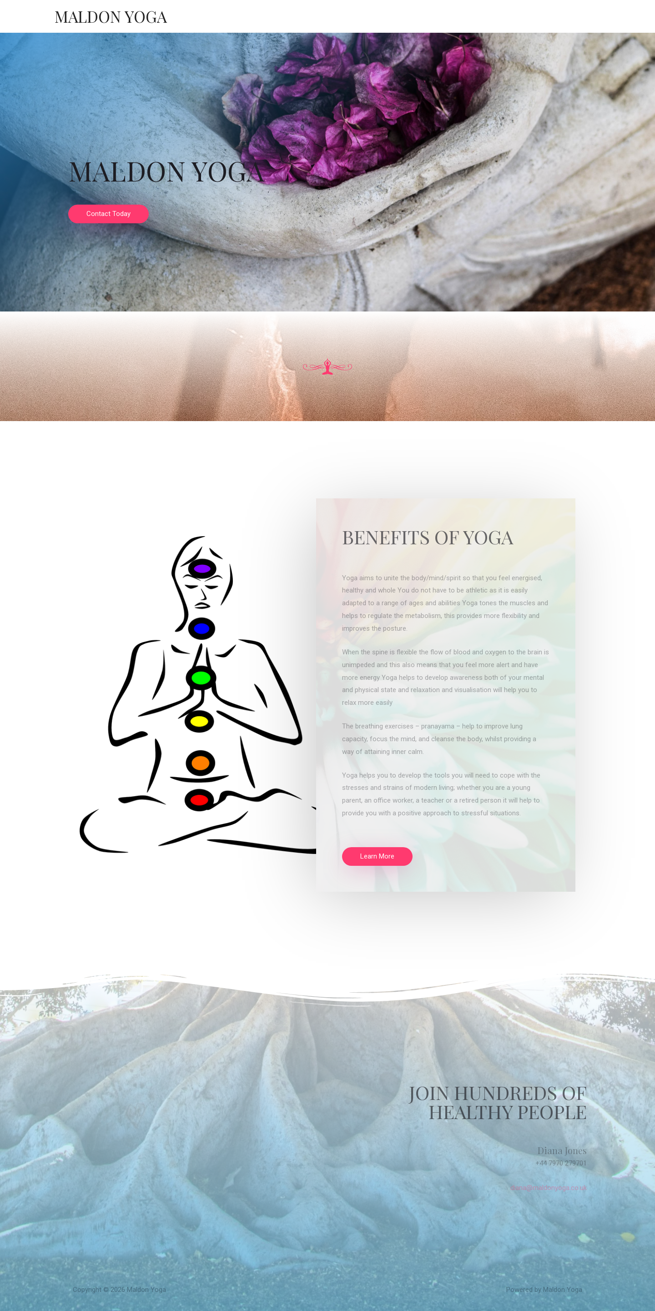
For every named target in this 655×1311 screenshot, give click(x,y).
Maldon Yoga (111, 16)
